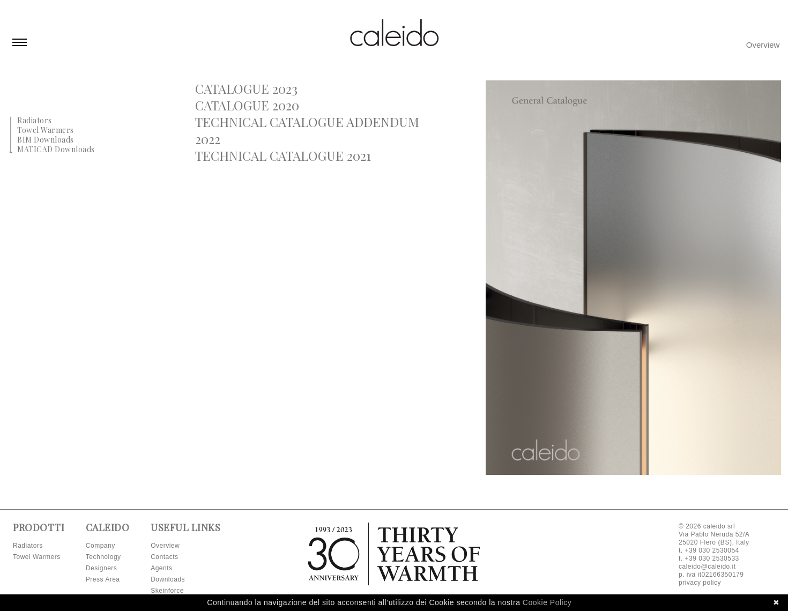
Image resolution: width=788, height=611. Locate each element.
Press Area (103, 579)
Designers (101, 568)
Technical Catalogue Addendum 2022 (307, 130)
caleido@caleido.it (707, 566)
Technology (103, 557)
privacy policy (700, 582)
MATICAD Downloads (56, 149)
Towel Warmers (45, 130)
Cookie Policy (547, 602)
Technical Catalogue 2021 (283, 155)
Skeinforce (167, 590)
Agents (161, 568)
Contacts (164, 557)
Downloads (168, 579)
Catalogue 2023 (246, 88)
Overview (763, 44)
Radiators (34, 120)
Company (100, 545)
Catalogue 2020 (247, 105)
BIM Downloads (45, 140)
